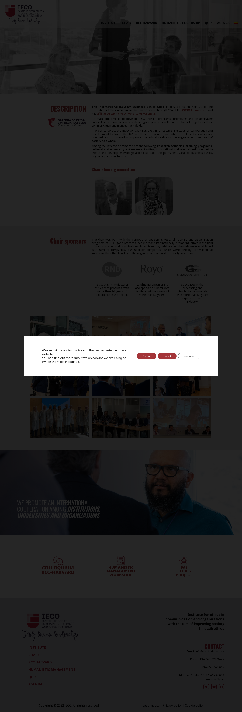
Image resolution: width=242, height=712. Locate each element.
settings (73, 362)
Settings (189, 356)
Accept (147, 356)
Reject (167, 356)
